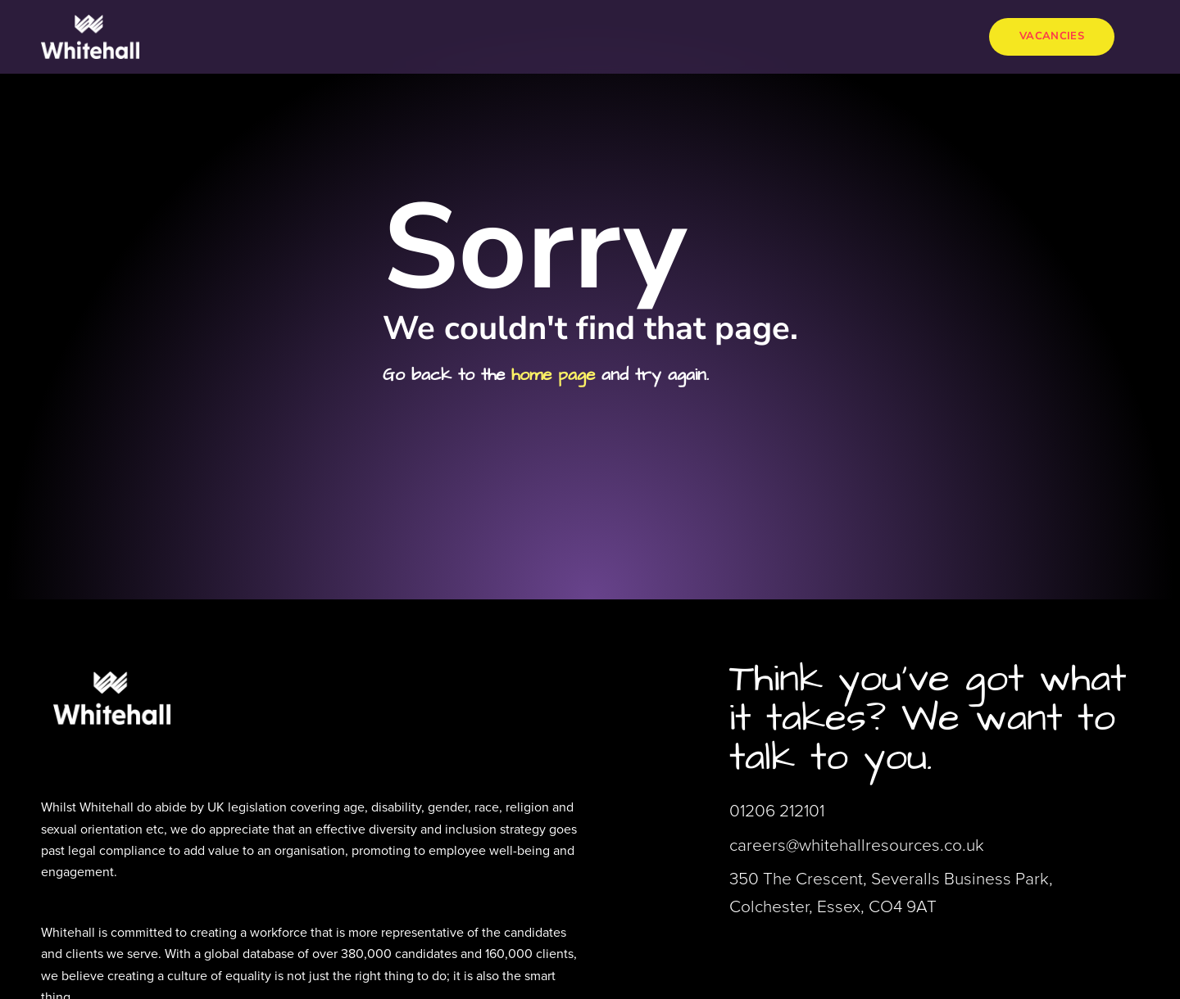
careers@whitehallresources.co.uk (856, 844)
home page (553, 374)
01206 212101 (776, 810)
